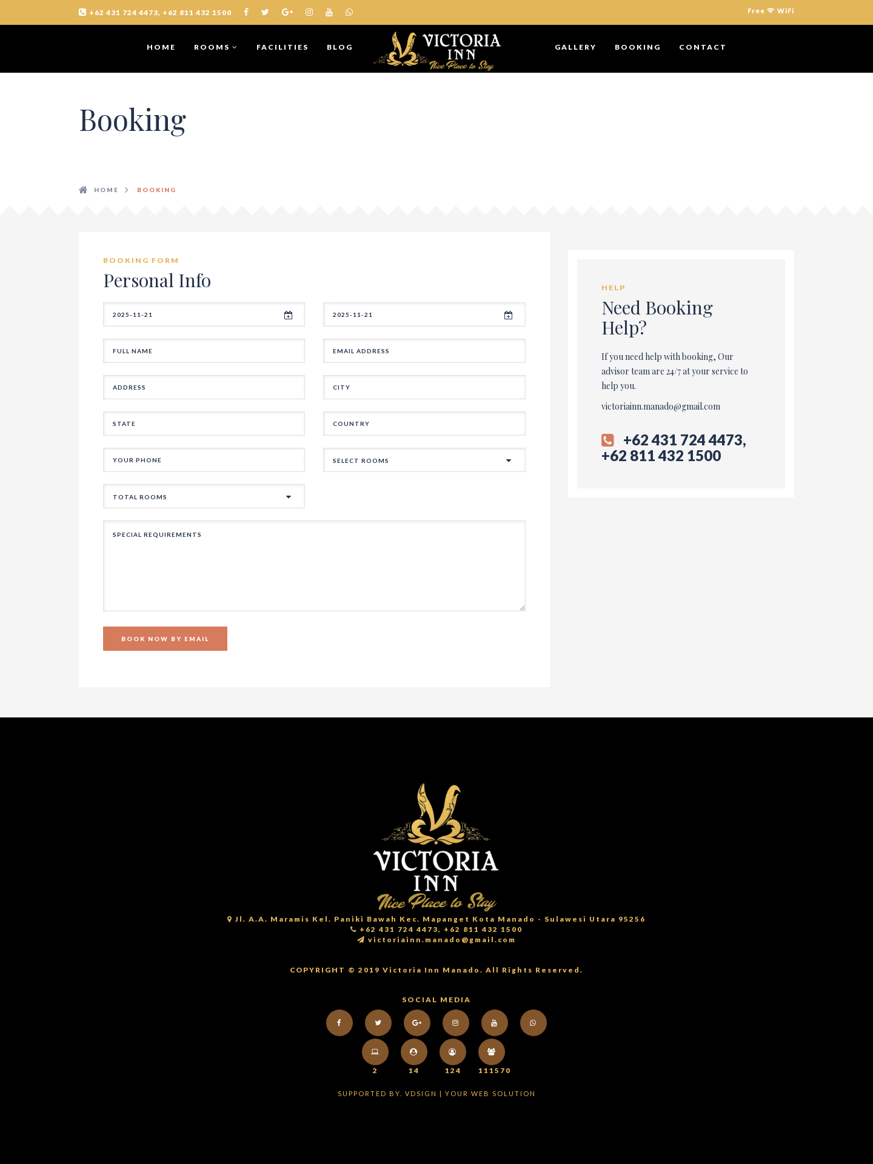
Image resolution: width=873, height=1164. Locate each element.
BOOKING (638, 47)
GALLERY (576, 47)
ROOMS (216, 47)
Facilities (282, 47)
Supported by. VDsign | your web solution (437, 1093)
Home (161, 47)
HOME (106, 189)
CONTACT (703, 47)
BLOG (340, 47)
